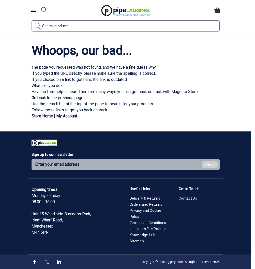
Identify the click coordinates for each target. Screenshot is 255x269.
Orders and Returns (146, 204)
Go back (39, 97)
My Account (66, 116)
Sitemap (137, 241)
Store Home (42, 116)
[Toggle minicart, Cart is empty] (217, 10)
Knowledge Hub (143, 235)
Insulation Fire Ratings (148, 229)
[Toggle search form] (44, 10)
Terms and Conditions (148, 223)
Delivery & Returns (145, 198)
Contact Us (188, 198)
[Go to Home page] (125, 10)
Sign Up (210, 164)
